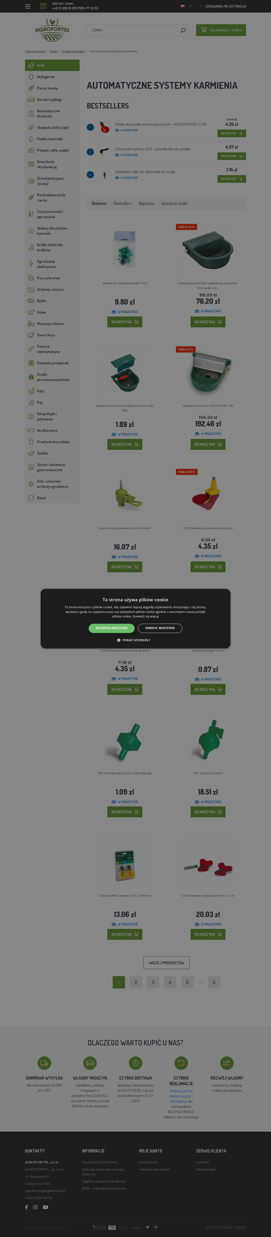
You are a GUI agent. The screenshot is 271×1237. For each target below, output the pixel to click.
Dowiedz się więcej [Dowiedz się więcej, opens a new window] (146, 617)
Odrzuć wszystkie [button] (160, 628)
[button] (135, 640)
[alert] (135, 618)
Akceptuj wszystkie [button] (111, 628)
